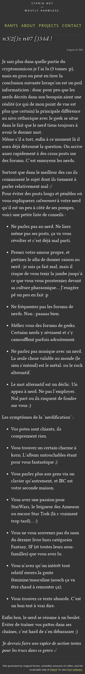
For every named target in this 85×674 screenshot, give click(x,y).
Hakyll (53, 669)
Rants (11, 25)
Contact (72, 25)
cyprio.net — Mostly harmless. (43, 7)
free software (75, 669)
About (28, 25)
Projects (49, 25)
